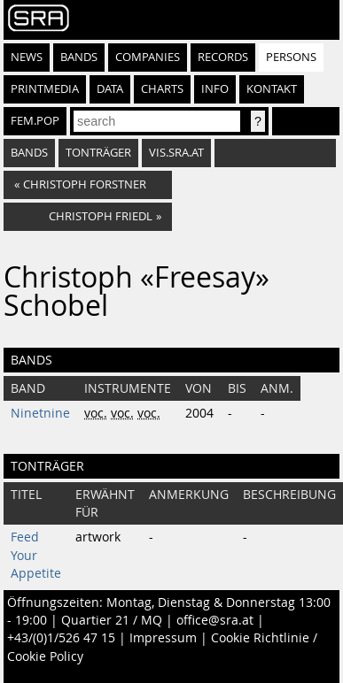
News (27, 57)
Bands (78, 57)
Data (110, 88)
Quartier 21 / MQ (111, 620)
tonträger (98, 152)
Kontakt (271, 88)
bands (29, 152)
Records (223, 57)
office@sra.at (214, 620)
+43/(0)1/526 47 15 (61, 638)
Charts (162, 88)
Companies (147, 57)
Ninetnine (40, 413)
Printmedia (45, 88)
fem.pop (35, 120)
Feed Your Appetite (36, 555)
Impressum (163, 638)
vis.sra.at (176, 152)
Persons (291, 57)
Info (215, 88)
